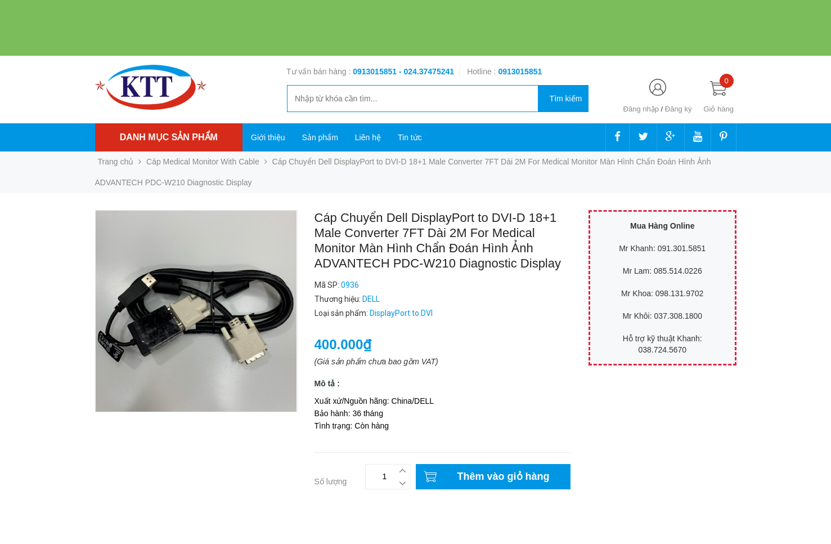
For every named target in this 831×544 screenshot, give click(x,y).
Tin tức (410, 137)
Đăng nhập (641, 109)
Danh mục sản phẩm (169, 137)
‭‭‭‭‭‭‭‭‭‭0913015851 (520, 71)
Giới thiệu (268, 137)
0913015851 (376, 71)
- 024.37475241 (426, 71)
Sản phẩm (320, 137)
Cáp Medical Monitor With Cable (202, 161)
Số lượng (331, 481)
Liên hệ (368, 137)
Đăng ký (678, 109)
